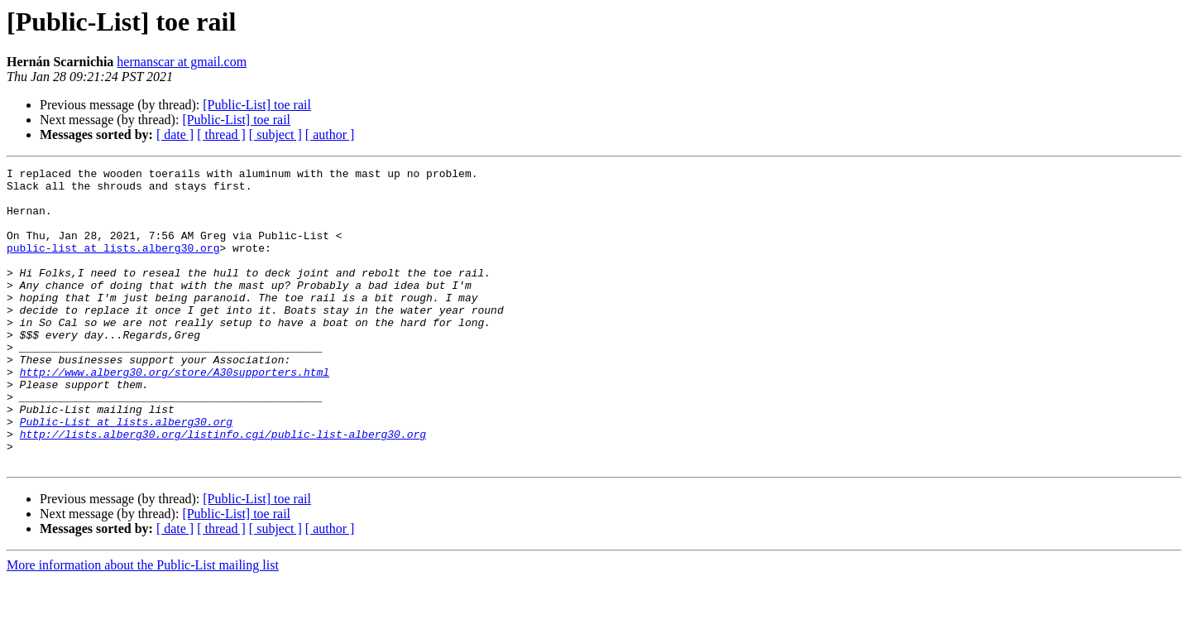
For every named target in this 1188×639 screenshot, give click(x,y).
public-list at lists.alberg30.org (113, 264)
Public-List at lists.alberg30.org (126, 473)
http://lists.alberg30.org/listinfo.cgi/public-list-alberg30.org (223, 488)
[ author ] (330, 134)
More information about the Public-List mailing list (143, 624)
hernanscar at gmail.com (182, 62)
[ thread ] (221, 134)
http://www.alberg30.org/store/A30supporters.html (174, 413)
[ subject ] (275, 134)
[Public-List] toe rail (257, 105)
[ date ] (175, 134)
